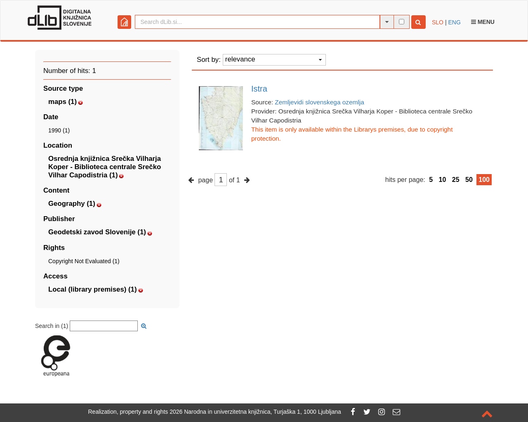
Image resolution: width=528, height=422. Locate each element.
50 (469, 179)
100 (484, 179)
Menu (483, 22)
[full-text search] (401, 21)
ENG (454, 22)
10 (442, 179)
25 (456, 179)
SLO (437, 22)
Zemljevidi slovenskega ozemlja (319, 102)
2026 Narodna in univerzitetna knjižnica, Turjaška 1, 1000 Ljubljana (255, 411)
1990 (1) (59, 130)
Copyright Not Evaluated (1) (84, 261)
